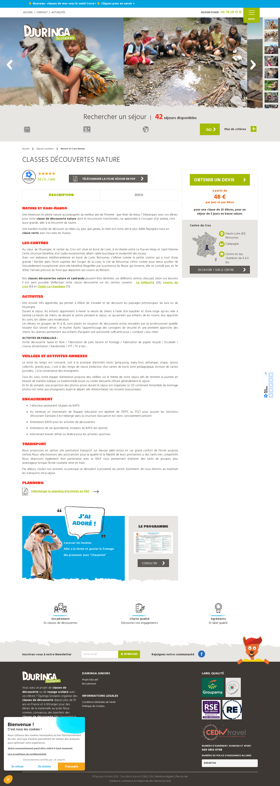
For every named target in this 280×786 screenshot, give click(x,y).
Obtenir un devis (220, 180)
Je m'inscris (129, 654)
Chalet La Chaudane (51, 286)
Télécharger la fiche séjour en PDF (108, 179)
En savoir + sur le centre (222, 270)
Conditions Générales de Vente (99, 702)
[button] (271, 24)
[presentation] (10, 65)
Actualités (58, 12)
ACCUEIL (28, 12)
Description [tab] (61, 195)
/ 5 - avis (46, 179)
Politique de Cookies (93, 706)
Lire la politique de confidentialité (27, 754)
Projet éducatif (90, 680)
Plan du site (182, 777)
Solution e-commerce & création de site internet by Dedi (140, 781)
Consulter (153, 563)
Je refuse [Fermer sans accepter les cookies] (17, 766)
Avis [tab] (139, 195)
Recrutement (89, 684)
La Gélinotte (145, 282)
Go (211, 130)
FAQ (145, 777)
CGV (151, 777)
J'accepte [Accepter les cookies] (71, 766)
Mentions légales (164, 777)
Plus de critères (240, 129)
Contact (42, 12)
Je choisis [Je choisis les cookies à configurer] (44, 766)
